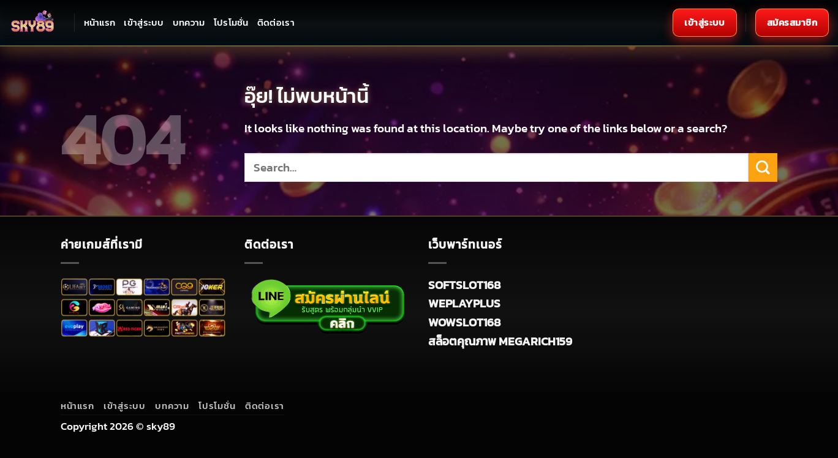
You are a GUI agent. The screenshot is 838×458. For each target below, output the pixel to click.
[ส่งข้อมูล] (763, 167)
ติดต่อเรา (276, 22)
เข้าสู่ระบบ (144, 22)
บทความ (189, 22)
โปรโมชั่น (231, 22)
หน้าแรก (100, 22)
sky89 (160, 426)
